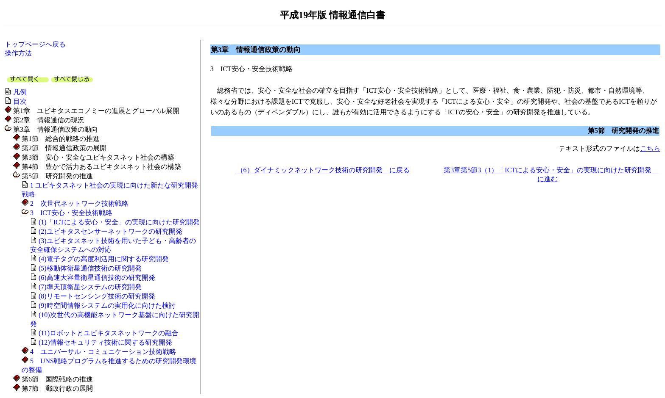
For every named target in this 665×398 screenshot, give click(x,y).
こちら (650, 148)
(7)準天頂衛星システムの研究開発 (90, 286)
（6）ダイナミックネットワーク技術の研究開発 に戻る (323, 170)
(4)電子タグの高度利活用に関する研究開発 (104, 259)
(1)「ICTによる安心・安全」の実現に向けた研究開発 (119, 222)
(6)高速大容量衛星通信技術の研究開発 (97, 277)
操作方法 (18, 53)
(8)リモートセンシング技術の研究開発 (97, 296)
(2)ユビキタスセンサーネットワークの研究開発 (110, 231)
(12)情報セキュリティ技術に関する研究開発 (105, 342)
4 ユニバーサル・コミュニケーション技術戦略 (103, 351)
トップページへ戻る (35, 44)
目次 (20, 101)
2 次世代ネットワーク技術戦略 (79, 203)
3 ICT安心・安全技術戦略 (71, 212)
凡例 (20, 92)
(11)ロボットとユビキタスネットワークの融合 (109, 333)
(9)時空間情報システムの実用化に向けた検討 (107, 305)
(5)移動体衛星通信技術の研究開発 (90, 268)
